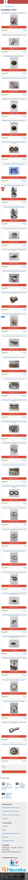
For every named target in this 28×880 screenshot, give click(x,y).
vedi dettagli (14, 650)
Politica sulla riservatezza (11, 815)
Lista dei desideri (8, 840)
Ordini (4, 830)
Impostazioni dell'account (11, 833)
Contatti (4, 818)
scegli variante (13, 435)
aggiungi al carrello (13, 27)
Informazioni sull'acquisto (11, 807)
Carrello (5, 826)
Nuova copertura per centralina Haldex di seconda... (6, 786)
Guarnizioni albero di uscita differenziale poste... (7, 795)
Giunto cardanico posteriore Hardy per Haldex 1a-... (20, 786)
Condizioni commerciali (10, 811)
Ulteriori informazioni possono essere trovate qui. (11, 877)
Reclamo (5, 837)
